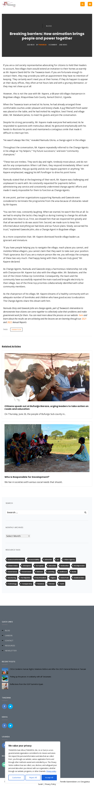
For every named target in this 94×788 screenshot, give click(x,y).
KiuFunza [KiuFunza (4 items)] (39, 572)
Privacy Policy (50, 784)
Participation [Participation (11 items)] (25, 578)
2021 (84, 318)
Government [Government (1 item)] (26, 572)
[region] (32, 762)
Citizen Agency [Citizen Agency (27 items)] (69, 560)
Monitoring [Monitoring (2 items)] (12, 578)
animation (16, 329)
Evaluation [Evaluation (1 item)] (65, 566)
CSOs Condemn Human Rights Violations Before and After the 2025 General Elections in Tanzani (48, 669)
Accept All (49, 777)
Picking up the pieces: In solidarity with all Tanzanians (30, 676)
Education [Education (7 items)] (52, 566)
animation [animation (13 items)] (48, 560)
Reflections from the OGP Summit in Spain (26, 684)
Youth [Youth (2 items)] (62, 584)
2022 (9, 322)
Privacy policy (51, 771)
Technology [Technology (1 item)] (12, 584)
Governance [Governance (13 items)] (12, 572)
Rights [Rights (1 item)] (53, 578)
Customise (16, 777)
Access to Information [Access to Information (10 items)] (16, 560)
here (81, 315)
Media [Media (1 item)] (74, 572)
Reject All (33, 777)
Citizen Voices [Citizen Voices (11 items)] (13, 566)
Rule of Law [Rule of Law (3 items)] (65, 578)
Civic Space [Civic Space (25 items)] (27, 566)
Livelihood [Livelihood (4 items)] (63, 572)
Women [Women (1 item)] (52, 584)
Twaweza (42, 45)
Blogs (49, 26)
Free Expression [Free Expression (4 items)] (79, 566)
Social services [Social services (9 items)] (79, 578)
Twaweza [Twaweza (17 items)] (40, 584)
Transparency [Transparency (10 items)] (26, 584)
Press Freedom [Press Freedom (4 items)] (40, 578)
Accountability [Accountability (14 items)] (34, 560)
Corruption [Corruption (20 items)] (40, 566)
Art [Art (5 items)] (58, 560)
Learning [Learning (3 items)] (51, 572)
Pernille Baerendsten (68, 781)
